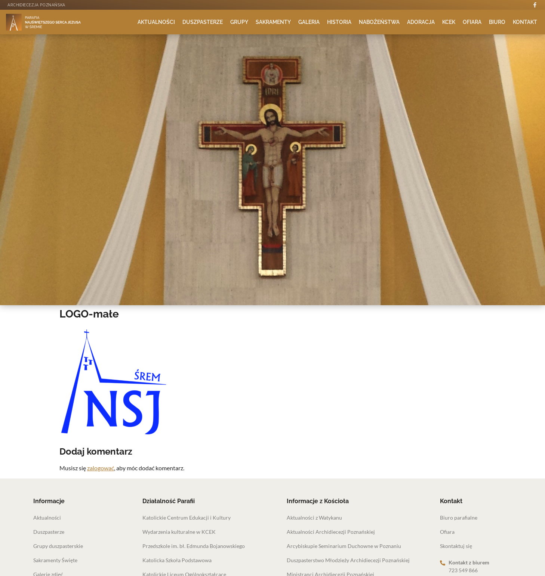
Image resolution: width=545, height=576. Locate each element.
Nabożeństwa (379, 22)
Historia (339, 22)
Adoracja (421, 22)
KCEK (448, 22)
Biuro (497, 22)
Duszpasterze (202, 22)
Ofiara (472, 22)
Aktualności (156, 22)
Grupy (239, 22)
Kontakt (525, 22)
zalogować (100, 467)
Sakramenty (273, 22)
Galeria (309, 22)
